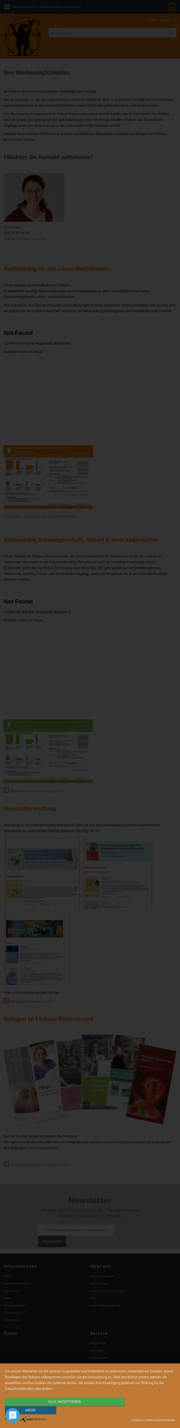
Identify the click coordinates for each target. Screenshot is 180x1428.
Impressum (137, 1420)
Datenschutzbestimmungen (160, 1420)
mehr (150, 1410)
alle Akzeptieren (64, 1410)
